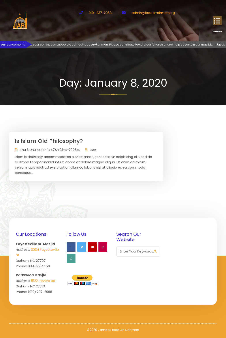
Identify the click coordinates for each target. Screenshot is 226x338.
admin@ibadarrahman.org (153, 12)
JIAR (93, 150)
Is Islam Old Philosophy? (49, 141)
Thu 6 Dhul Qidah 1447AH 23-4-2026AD (50, 150)
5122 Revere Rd (43, 280)
